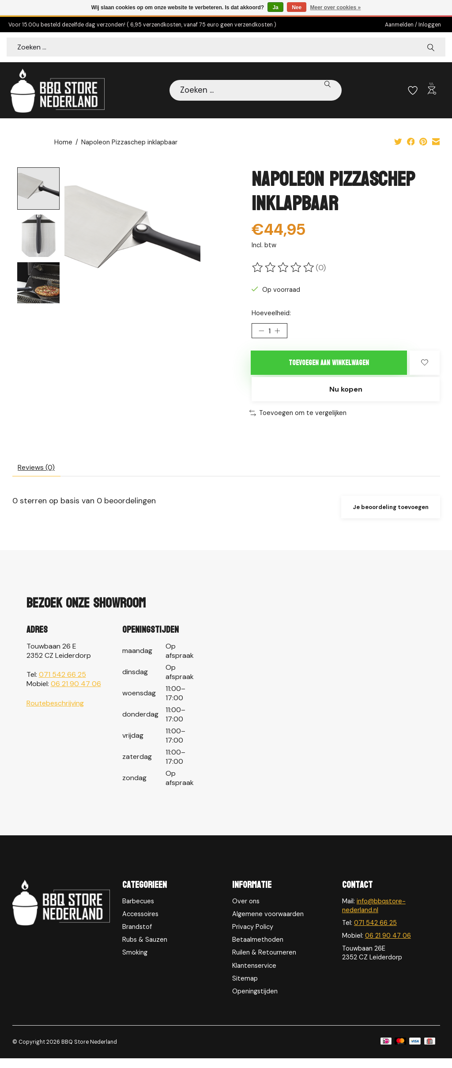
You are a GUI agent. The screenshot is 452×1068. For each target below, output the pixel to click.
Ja (275, 7)
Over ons (246, 910)
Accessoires (140, 923)
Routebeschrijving (55, 712)
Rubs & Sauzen (144, 949)
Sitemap (245, 988)
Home (63, 143)
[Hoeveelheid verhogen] (280, 333)
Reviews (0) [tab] (39, 475)
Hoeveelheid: (271, 313)
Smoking (134, 962)
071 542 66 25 (62, 684)
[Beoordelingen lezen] (284, 268)
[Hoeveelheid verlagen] (261, 333)
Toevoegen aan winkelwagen (329, 366)
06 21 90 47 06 (76, 693)
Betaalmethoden (257, 949)
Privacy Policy (252, 936)
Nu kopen (345, 395)
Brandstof (137, 936)
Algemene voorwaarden (268, 923)
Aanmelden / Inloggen (413, 24)
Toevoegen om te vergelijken (298, 419)
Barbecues (138, 910)
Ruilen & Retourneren (264, 962)
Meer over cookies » (335, 7)
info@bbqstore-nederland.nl (374, 915)
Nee (296, 7)
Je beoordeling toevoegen (387, 516)
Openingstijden (255, 1000)
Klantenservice (254, 975)
